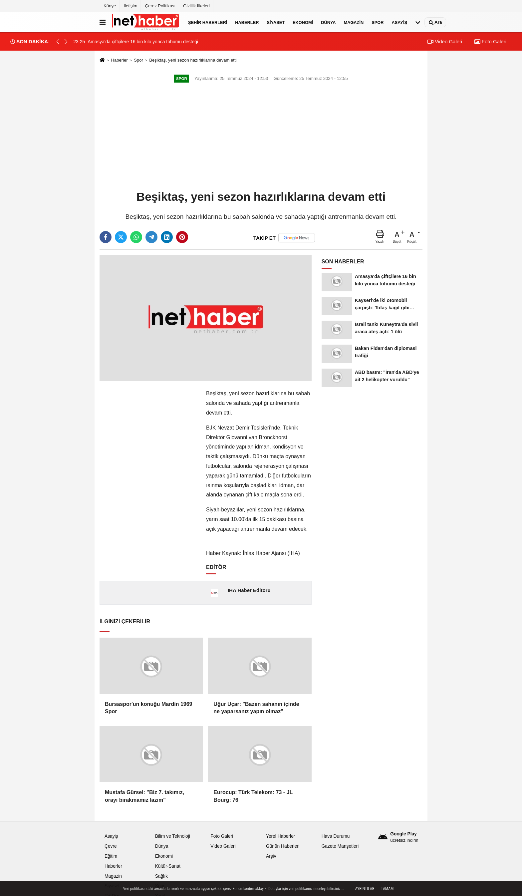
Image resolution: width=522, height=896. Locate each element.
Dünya (328, 22)
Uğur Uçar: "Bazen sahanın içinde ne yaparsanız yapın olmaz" (256, 707)
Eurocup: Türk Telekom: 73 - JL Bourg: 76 (253, 795)
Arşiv (271, 856)
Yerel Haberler (280, 836)
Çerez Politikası (160, 5)
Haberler (247, 22)
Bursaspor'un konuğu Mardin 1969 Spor (148, 707)
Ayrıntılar (365, 888)
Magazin (354, 22)
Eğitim (111, 856)
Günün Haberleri (283, 846)
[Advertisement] (261, 137)
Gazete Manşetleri (340, 846)
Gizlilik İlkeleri (196, 5)
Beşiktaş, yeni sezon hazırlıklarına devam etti (192, 60)
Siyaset (276, 22)
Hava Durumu (336, 836)
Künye (110, 5)
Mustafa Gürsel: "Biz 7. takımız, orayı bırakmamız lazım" (144, 795)
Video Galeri (444, 41)
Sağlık (161, 876)
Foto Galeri (490, 41)
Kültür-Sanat (167, 866)
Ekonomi (303, 22)
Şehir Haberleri (207, 22)
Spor (378, 22)
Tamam (387, 888)
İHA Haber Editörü (249, 590)
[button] (66, 41)
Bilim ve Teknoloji (172, 836)
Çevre (111, 846)
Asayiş (399, 22)
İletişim (130, 5)
